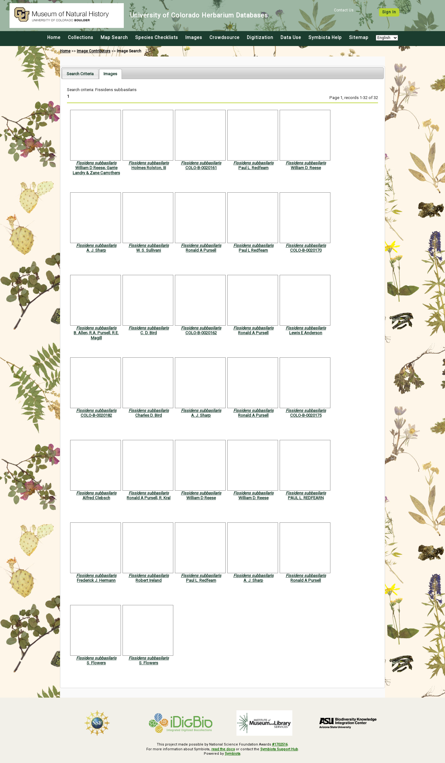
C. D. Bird (148, 332)
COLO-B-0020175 (306, 415)
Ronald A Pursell (201, 250)
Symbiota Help (325, 37)
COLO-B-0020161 (201, 167)
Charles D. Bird (148, 415)
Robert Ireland (149, 580)
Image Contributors (93, 51)
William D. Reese (306, 167)
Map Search (114, 37)
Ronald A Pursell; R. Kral (148, 497)
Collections (80, 37)
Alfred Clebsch (96, 497)
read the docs (223, 749)
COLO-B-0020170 (306, 250)
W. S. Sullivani (148, 250)
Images (193, 37)
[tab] (80, 74)
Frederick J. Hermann (96, 580)
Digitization (260, 37)
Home (54, 37)
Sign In (389, 12)
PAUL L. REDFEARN (306, 497)
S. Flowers (96, 662)
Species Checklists (156, 37)
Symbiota (232, 754)
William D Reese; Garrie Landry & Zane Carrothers (96, 170)
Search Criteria (80, 73)
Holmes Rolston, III (148, 167)
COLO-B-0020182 (96, 415)
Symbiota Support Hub (279, 749)
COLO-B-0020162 (201, 332)
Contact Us (344, 10)
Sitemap (359, 37)
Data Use (291, 37)
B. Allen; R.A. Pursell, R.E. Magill (96, 335)
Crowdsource (224, 37)
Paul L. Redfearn (253, 167)
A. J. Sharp (96, 250)
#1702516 (280, 744)
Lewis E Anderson (305, 332)
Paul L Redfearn (253, 250)
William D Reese (201, 497)
